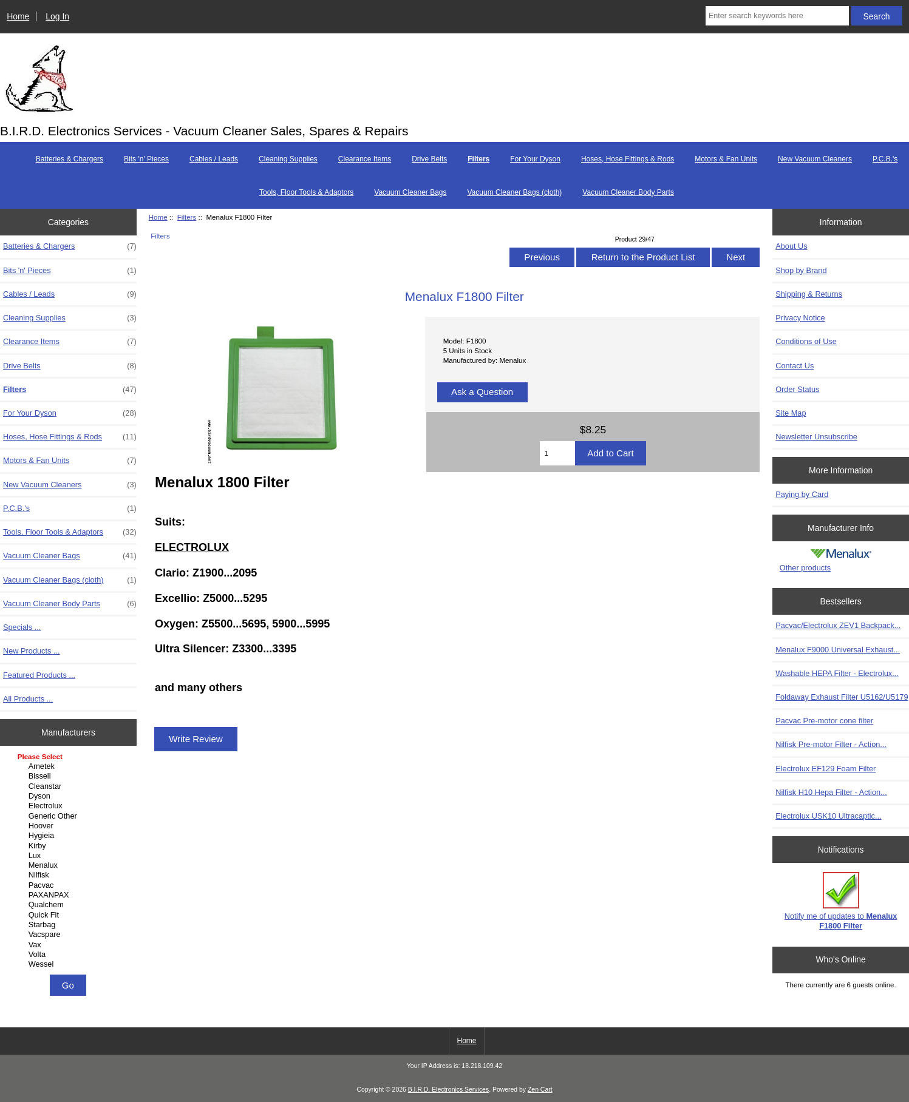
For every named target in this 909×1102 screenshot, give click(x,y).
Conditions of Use (806, 341)
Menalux (69, 865)
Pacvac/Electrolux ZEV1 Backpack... (837, 625)
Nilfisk (69, 875)
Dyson (69, 796)
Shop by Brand (800, 270)
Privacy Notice (800, 317)
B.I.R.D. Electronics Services (448, 1089)
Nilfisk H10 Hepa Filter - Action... (831, 792)
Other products (805, 567)
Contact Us (794, 365)
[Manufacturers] (68, 861)
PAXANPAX (69, 895)
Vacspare (69, 934)
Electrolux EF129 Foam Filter (825, 768)
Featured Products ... (39, 675)
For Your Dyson (535, 159)
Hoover (69, 826)
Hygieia (69, 835)
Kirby (69, 846)
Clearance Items (364, 159)
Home (18, 16)
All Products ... (28, 698)
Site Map (790, 412)
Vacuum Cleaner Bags (410, 192)
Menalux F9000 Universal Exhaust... (837, 649)
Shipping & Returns (808, 294)
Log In (57, 16)
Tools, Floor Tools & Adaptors (306, 192)
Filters (187, 217)
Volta (69, 954)
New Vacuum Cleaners (815, 159)
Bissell (69, 776)
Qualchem (69, 905)
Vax (69, 945)
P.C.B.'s (885, 159)
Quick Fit (69, 915)
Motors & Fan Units (726, 159)
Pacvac (69, 885)
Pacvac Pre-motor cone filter (824, 720)
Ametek (69, 766)
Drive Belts (429, 159)
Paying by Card (801, 494)
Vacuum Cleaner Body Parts (628, 192)
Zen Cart (540, 1089)
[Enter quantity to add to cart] (557, 453)
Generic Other (69, 816)
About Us (791, 246)
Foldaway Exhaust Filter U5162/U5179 (841, 696)
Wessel (69, 964)
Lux (69, 855)
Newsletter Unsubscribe (816, 436)
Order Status (797, 389)
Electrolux (69, 806)
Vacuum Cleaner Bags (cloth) (515, 192)
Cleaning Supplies (288, 159)
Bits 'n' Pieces (146, 159)
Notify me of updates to (841, 901)
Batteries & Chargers (69, 159)
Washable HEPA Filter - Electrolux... (837, 673)
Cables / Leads (213, 159)
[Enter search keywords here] (777, 15)
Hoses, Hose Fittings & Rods (627, 159)
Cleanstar (69, 786)
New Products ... (31, 650)
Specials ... (22, 627)
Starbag (69, 925)
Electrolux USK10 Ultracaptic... (828, 815)
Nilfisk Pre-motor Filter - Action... (831, 744)
